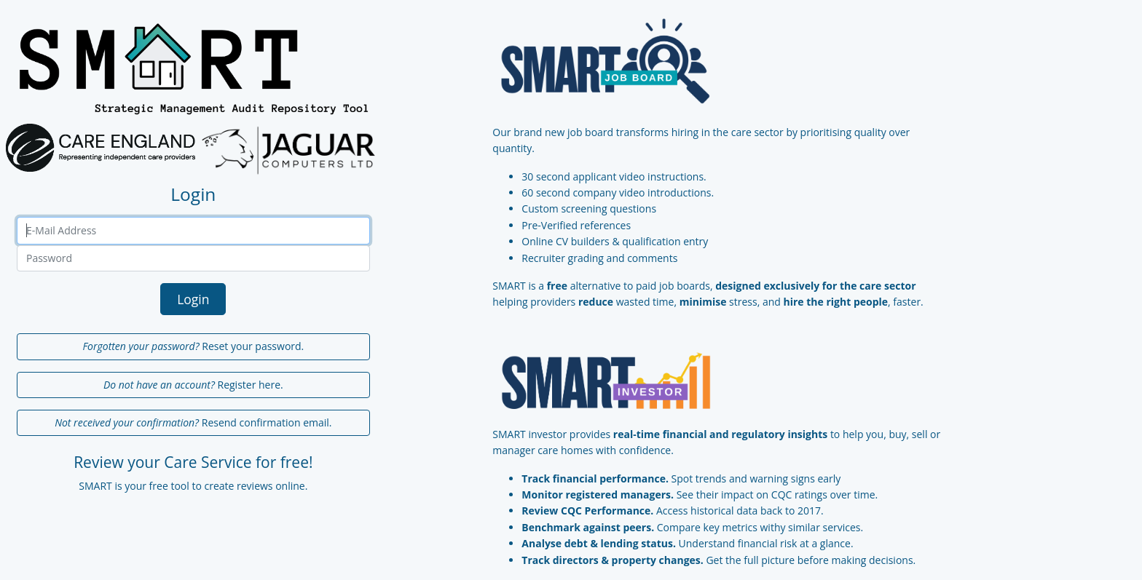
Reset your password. (193, 346)
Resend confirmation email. (193, 422)
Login (193, 299)
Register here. (193, 385)
